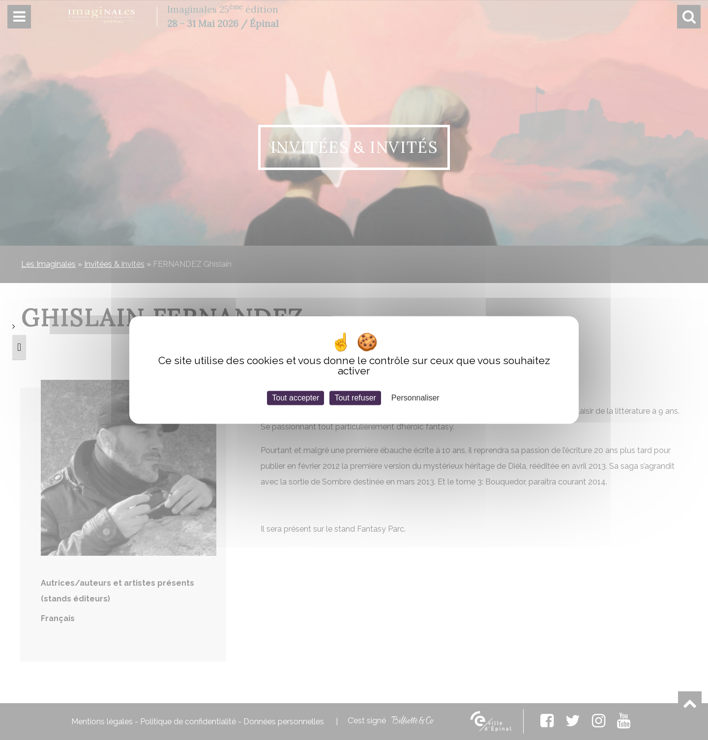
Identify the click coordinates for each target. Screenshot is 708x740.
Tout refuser (355, 398)
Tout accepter (295, 398)
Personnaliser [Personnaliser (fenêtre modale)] (415, 398)
